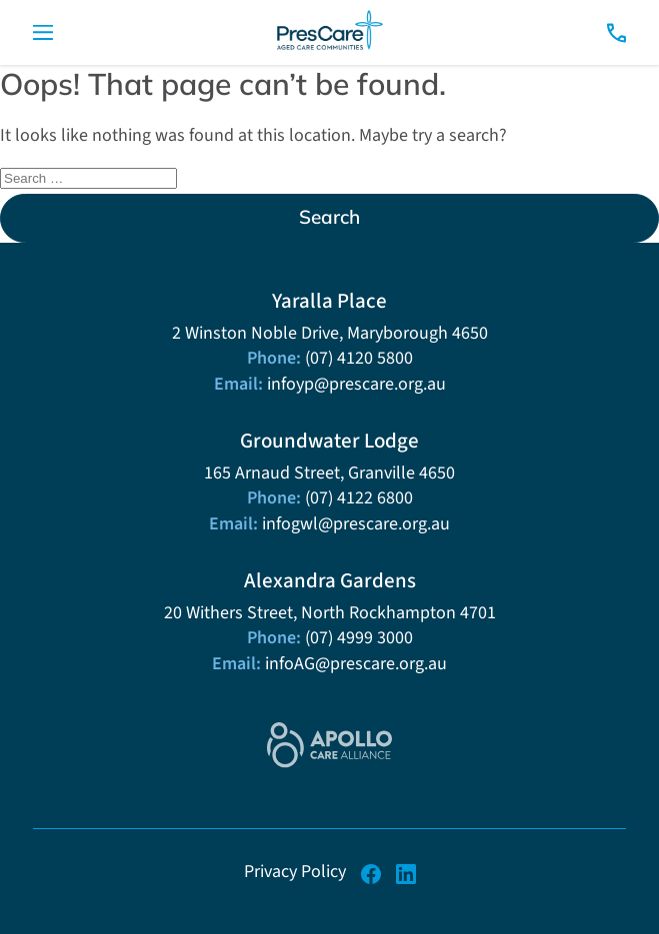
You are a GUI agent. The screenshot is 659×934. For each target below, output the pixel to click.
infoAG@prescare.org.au (356, 663)
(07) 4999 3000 (359, 637)
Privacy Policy (295, 871)
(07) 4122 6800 (359, 497)
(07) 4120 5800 (359, 358)
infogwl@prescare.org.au (356, 523)
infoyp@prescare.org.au (356, 384)
